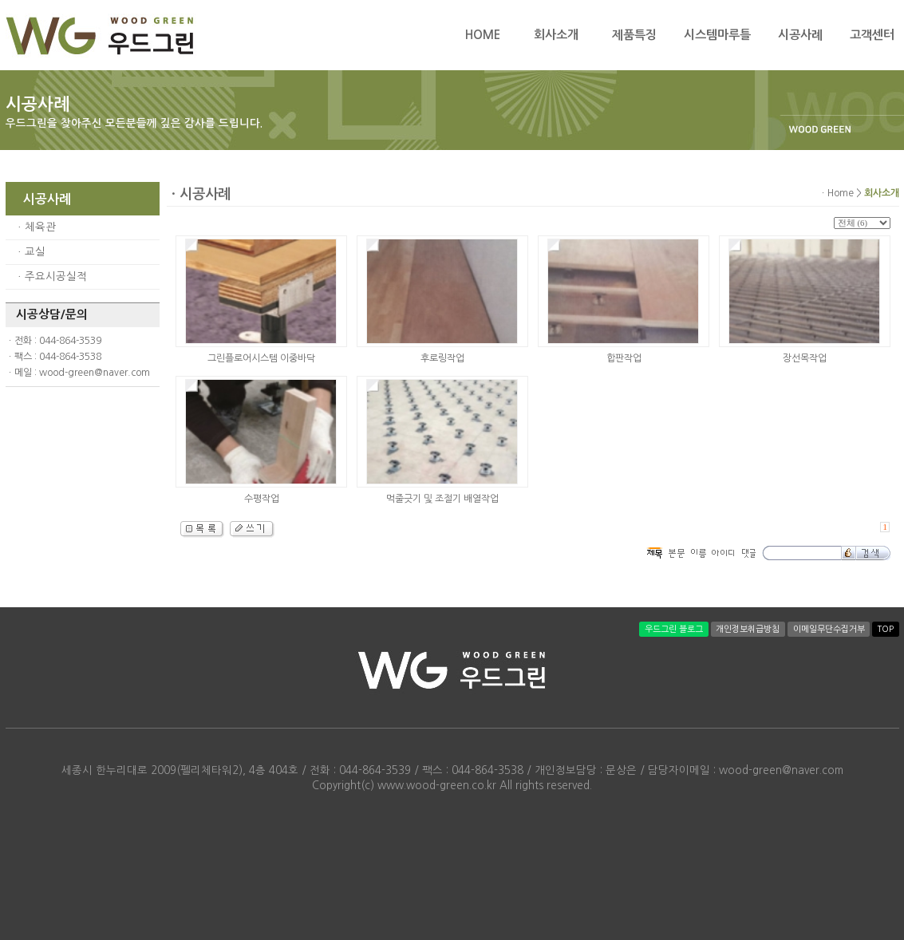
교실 (35, 252)
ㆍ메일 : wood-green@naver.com (78, 372)
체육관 (40, 227)
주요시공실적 (56, 276)
